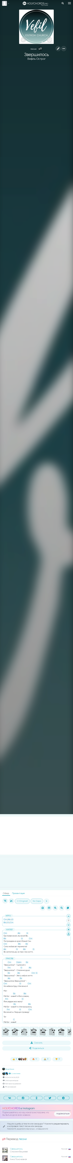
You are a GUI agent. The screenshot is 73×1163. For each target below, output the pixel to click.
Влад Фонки (8, 1069)
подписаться (62, 1114)
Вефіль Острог (36, 59)
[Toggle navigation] (69, 3)
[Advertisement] (36, 835)
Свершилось (16, 1149)
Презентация (18, 893)
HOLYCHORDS (11, 1108)
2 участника (14, 1073)
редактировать (61, 1124)
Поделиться (36, 1048)
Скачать (36, 1043)
